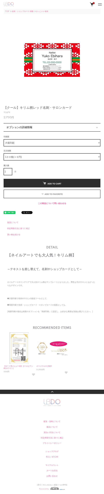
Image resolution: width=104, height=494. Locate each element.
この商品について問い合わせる (52, 203)
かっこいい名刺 (42, 11)
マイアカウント (52, 465)
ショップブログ (52, 452)
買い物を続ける (13, 235)
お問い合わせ (52, 476)
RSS (48, 457)
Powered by (52, 488)
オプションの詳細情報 (19, 127)
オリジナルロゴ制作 (44, 366)
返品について (12, 222)
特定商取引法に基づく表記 (18, 228)
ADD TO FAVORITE (52, 194)
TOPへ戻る (52, 392)
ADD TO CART (52, 183)
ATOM (55, 457)
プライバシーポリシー (52, 443)
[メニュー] (99, 4)
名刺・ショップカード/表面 (23, 11)
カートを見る (52, 471)
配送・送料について (52, 422)
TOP (7, 11)
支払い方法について (52, 432)
